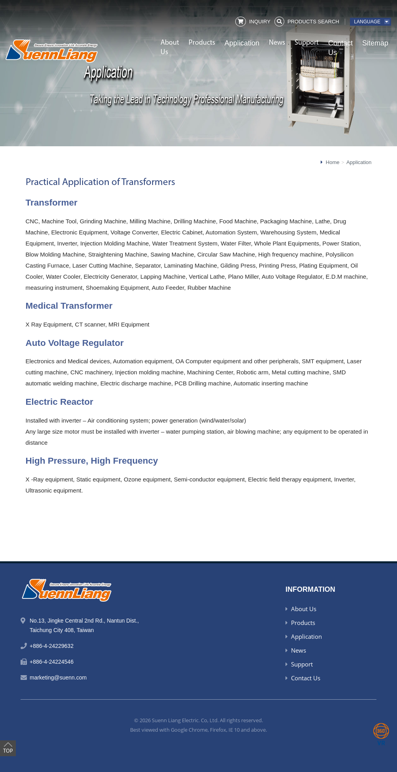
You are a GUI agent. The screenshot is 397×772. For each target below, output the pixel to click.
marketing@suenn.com (58, 677)
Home (333, 162)
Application (242, 43)
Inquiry (259, 22)
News (277, 43)
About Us (170, 47)
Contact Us (340, 48)
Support (307, 43)
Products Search (313, 22)
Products (202, 43)
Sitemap (375, 43)
